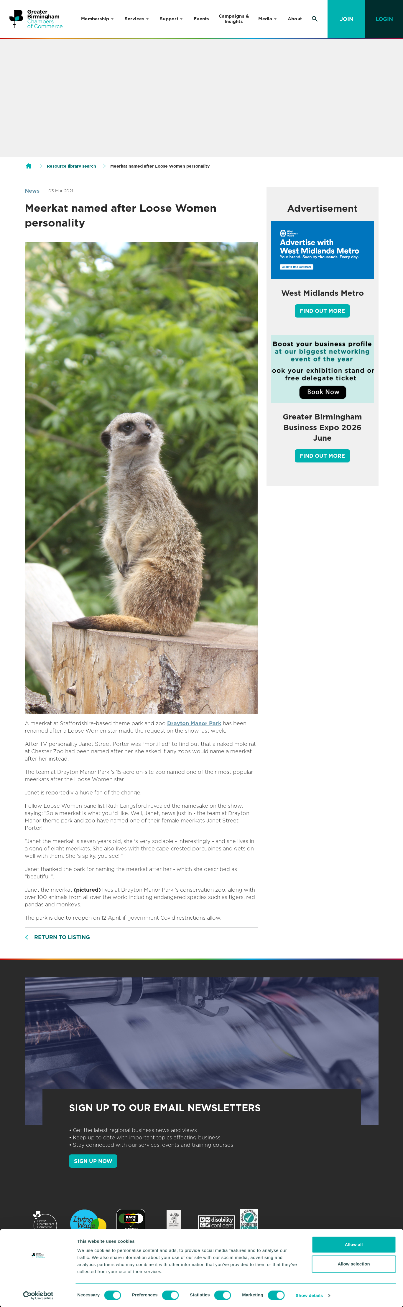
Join (346, 19)
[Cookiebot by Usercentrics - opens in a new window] (38, 1295)
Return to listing (62, 937)
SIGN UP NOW (93, 1161)
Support (169, 19)
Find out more (322, 311)
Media (265, 19)
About (295, 19)
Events (201, 19)
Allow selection (354, 1263)
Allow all (354, 1244)
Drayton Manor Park (194, 723)
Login (384, 19)
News (32, 191)
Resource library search (71, 166)
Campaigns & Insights (234, 19)
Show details (309, 1295)
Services (134, 19)
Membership (95, 19)
